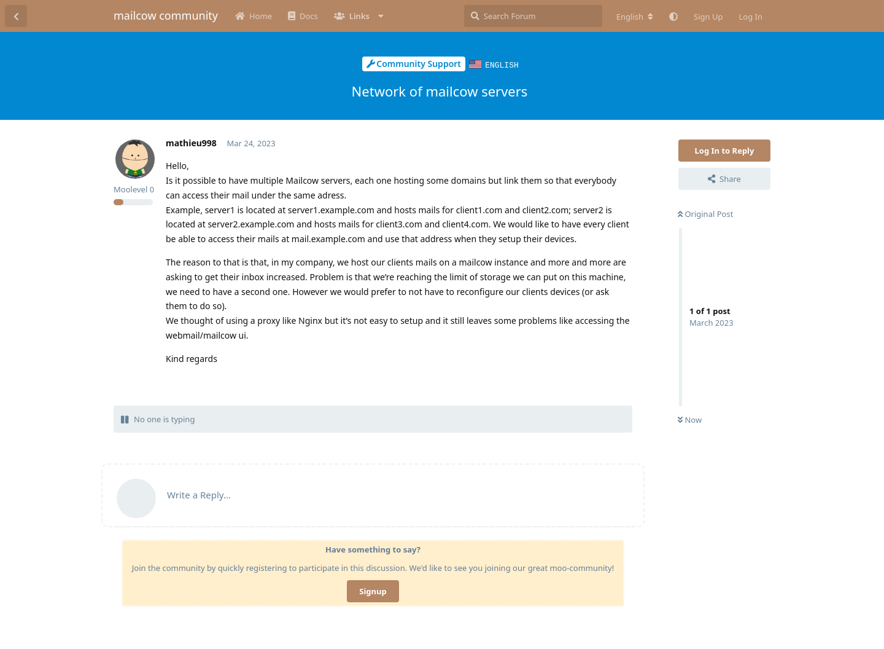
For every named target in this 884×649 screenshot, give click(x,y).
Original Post (705, 213)
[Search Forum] (533, 16)
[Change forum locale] (634, 17)
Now (690, 419)
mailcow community (166, 15)
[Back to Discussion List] (16, 16)
